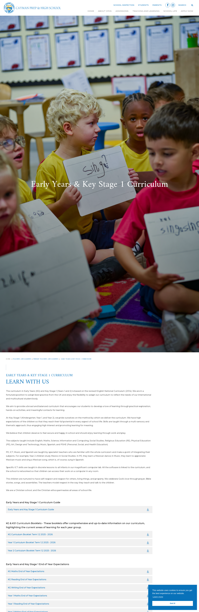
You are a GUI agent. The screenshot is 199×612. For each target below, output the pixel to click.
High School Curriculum (172, 419)
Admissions (121, 11)
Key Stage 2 (166, 400)
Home (91, 11)
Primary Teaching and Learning (46, 359)
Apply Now (187, 11)
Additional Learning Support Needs (174, 406)
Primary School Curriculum (174, 391)
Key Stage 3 (166, 424)
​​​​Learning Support (169, 443)
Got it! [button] (172, 603)
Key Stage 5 (166, 434)
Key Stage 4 (166, 429)
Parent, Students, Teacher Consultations (173, 449)
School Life (170, 11)
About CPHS (105, 11)
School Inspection (123, 5)
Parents (157, 5)
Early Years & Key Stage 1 (172, 395)
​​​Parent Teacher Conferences (174, 412)
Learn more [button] (158, 597)
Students (143, 5)
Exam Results (166, 439)
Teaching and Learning (146, 11)
